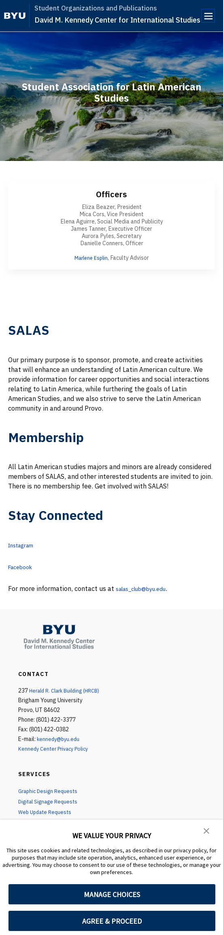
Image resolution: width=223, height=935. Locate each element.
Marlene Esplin (91, 257)
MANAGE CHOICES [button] (112, 894)
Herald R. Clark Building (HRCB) (68, 690)
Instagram (24, 545)
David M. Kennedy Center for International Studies (117, 20)
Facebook (22, 567)
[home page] (15, 16)
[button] (207, 831)
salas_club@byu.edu (146, 588)
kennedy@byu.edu (60, 739)
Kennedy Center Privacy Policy (56, 748)
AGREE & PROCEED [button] (112, 921)
